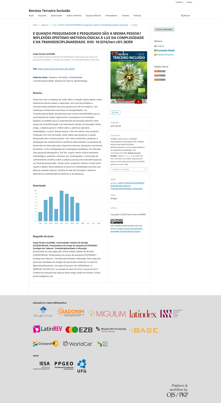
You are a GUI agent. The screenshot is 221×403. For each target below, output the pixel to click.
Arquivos (42, 15)
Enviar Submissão (164, 29)
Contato (125, 15)
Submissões (56, 15)
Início (35, 25)
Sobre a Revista (74, 15)
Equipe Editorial (93, 15)
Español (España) (165, 54)
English (160, 46)
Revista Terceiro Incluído (49, 10)
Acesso (189, 2)
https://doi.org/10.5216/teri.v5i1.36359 (56, 68)
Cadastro (179, 2)
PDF (116, 112)
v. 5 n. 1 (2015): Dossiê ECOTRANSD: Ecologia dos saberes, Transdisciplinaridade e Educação (90, 25)
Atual (31, 15)
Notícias (137, 15)
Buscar (185, 15)
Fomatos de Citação (120, 169)
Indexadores (111, 15)
